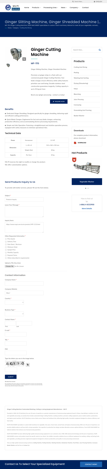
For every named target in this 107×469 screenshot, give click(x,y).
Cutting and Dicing (26, 28)
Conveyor (94, 443)
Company (74, 7)
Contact (85, 7)
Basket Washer (79, 115)
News (64, 7)
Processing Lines (50, 7)
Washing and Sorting (81, 78)
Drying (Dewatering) (81, 83)
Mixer (76, 89)
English (99, 1)
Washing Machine (56, 443)
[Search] (83, 1)
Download (80, 143)
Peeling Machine (46, 443)
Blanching (77, 94)
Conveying (77, 105)
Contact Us (26, 445)
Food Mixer (76, 443)
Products (36, 7)
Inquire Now (59, 101)
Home (26, 7)
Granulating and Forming (82, 110)
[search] (73, 1)
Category (16, 28)
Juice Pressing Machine (86, 443)
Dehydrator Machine (67, 443)
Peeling (76, 72)
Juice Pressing (79, 99)
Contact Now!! (91, 464)
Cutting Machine (37, 443)
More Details (87, 209)
